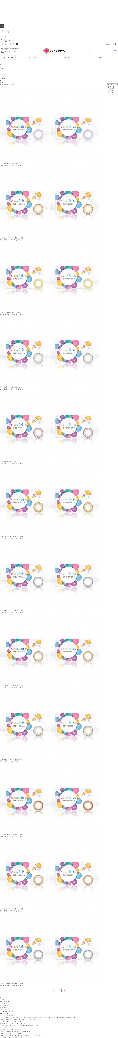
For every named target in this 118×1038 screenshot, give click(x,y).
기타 (1, 82)
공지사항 (3, 1004)
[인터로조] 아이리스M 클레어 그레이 (11, 983)
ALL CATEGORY (8, 57)
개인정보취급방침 (5, 1002)
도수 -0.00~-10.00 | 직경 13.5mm (11, 911)
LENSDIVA (32, 58)
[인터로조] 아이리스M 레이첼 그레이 (11, 760)
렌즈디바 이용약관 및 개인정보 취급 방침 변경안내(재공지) (18, 1035)
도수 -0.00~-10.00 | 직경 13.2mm (11, 538)
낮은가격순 (110, 87)
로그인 (108, 44)
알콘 (1, 80)
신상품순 (110, 93)
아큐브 (2, 77)
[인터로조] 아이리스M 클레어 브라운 (11, 909)
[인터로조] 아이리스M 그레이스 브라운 (12, 685)
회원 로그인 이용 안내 (7, 1037)
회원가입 (114, 44)
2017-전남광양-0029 (18, 1023)
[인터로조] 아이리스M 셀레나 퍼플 (11, 462)
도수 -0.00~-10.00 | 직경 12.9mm (11, 165)
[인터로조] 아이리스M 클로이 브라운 (11, 238)
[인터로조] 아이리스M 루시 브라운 (11, 312)
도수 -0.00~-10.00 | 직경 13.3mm (11, 464)
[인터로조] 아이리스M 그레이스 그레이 (12, 611)
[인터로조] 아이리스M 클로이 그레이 (11, 387)
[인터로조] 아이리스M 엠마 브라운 (11, 834)
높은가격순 (110, 89)
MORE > (7, 1027)
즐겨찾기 (4, 44)
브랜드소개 (3, 998)
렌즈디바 (3, 75)
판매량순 (110, 91)
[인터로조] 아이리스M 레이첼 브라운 (11, 536)
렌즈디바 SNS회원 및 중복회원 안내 (11, 1031)
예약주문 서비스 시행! (7, 1029)
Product (66, 58)
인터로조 (3, 69)
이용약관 (3, 1000)
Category (101, 58)
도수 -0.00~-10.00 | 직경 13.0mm (11, 240)
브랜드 (2, 65)
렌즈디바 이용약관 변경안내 (8, 1033)
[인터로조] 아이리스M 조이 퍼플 (10, 163)
